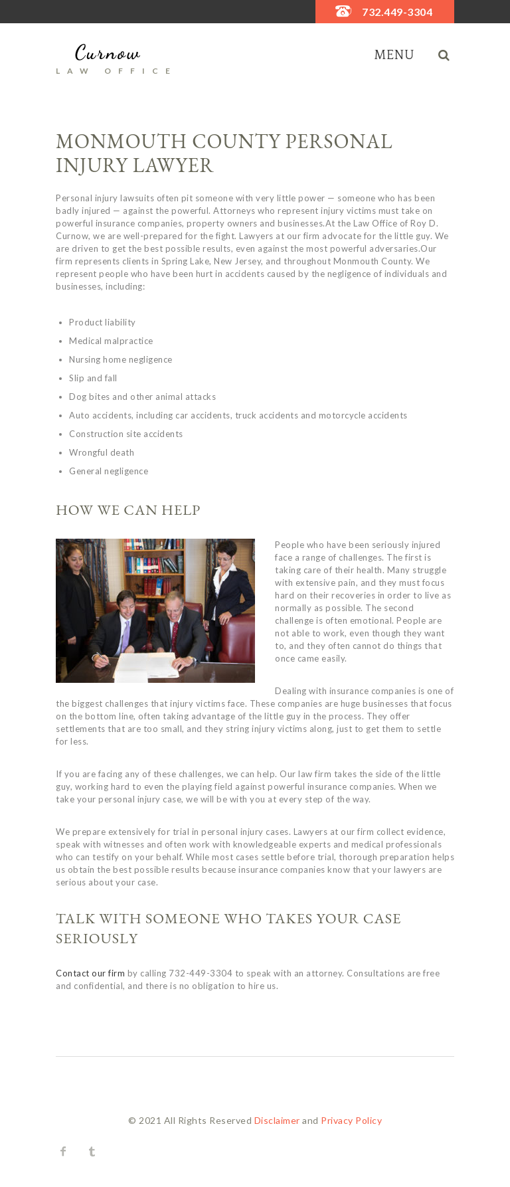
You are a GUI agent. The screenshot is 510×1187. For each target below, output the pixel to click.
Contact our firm (90, 973)
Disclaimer (277, 1120)
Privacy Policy (351, 1120)
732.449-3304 (397, 11)
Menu (394, 55)
